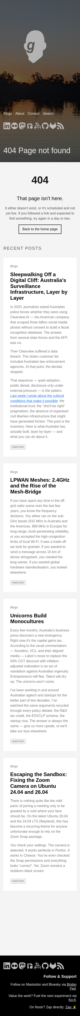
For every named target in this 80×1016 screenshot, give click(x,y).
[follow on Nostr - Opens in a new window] (29, 124)
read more (18, 446)
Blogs (7, 113)
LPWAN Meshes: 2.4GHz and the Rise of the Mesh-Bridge (39, 486)
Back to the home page (40, 229)
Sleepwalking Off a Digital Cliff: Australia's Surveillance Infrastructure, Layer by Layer (38, 286)
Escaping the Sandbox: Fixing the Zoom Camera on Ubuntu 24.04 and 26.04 (38, 783)
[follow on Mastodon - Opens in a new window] (22, 124)
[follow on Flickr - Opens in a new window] (14, 124)
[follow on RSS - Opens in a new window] (60, 124)
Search (48, 113)
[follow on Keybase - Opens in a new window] (37, 124)
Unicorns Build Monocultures (28, 618)
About (19, 113)
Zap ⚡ (71, 1007)
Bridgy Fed (72, 986)
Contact (33, 113)
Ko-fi (72, 1000)
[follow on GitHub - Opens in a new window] (45, 124)
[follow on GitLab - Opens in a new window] (52, 124)
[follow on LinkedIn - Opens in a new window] (6, 124)
